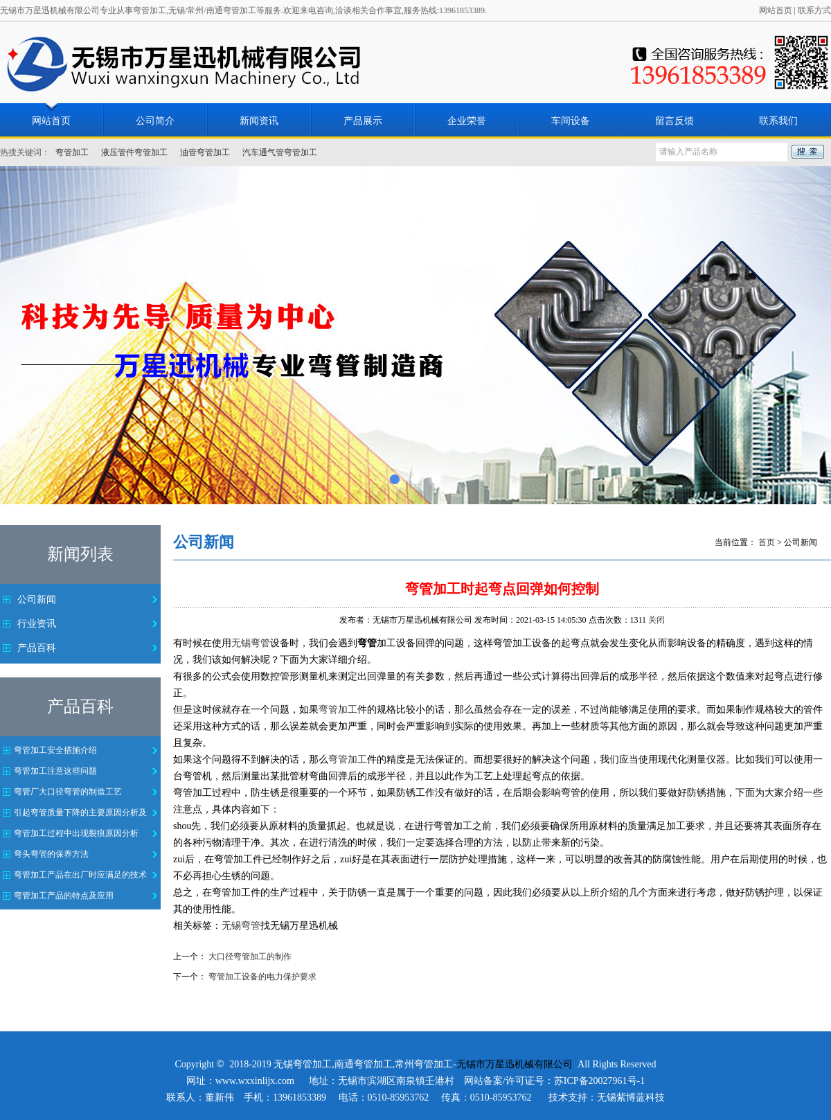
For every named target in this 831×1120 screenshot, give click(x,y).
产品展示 (362, 121)
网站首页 (775, 10)
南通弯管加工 (363, 1064)
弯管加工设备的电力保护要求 (262, 976)
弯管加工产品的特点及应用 (64, 895)
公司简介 (155, 121)
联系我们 (778, 121)
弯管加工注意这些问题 (55, 771)
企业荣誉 (466, 121)
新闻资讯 (259, 121)
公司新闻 (36, 599)
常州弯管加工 (424, 1064)
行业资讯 (36, 624)
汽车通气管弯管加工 (279, 152)
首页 (766, 542)
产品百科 (36, 648)
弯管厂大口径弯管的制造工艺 (68, 792)
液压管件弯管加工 (134, 152)
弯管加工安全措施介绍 (55, 750)
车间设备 (570, 121)
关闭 (656, 620)
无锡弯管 (250, 643)
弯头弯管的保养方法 (51, 854)
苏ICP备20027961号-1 (599, 1081)
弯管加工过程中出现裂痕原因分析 (76, 833)
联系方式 (814, 10)
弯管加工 (72, 152)
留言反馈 (674, 121)
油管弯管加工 (205, 152)
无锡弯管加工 (303, 1064)
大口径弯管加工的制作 (250, 956)
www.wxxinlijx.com (254, 1081)
